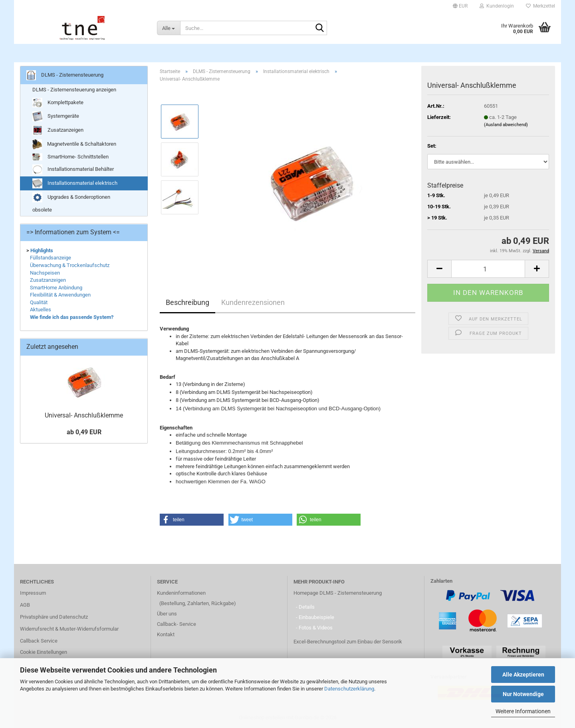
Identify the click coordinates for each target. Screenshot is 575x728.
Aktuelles (40, 310)
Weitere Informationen (523, 711)
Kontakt (165, 634)
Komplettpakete (57, 103)
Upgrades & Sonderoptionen (71, 197)
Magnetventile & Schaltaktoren (74, 144)
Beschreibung (187, 302)
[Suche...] (168, 28)
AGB (25, 605)
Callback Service (39, 641)
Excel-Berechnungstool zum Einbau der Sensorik (347, 642)
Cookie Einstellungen (43, 652)
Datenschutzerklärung (349, 689)
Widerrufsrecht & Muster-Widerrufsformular (69, 629)
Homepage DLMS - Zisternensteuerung (337, 593)
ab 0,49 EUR (84, 432)
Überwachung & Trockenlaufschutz (69, 265)
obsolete (42, 210)
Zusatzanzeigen (57, 130)
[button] (460, 6)
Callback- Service (176, 624)
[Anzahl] (488, 269)
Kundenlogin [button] (497, 6)
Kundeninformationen (181, 593)
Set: (431, 146)
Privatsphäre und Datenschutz (54, 617)
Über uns (167, 614)
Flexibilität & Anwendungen (60, 295)
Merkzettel (540, 6)
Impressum (33, 593)
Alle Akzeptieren (523, 674)
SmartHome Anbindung (56, 288)
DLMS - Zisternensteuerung (288, 52)
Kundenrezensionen (253, 302)
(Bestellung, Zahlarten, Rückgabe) (197, 603)
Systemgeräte (55, 116)
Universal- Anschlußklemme (84, 415)
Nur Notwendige (523, 694)
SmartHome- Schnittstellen (70, 157)
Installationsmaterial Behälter (73, 169)
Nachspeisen (45, 273)
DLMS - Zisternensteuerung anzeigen (74, 90)
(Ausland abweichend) (506, 124)
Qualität (39, 302)
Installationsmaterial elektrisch (74, 183)
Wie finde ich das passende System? (71, 317)
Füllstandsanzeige (50, 258)
